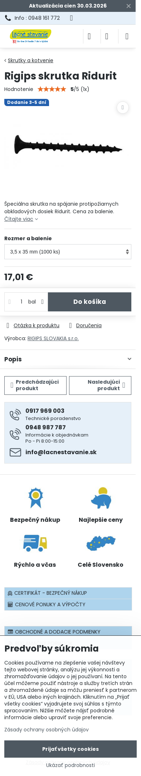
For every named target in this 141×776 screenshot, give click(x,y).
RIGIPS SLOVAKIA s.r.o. (53, 338)
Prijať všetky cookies (70, 749)
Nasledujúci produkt (106, 385)
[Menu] (127, 36)
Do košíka (89, 301)
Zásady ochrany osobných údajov (46, 729)
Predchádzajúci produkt (35, 385)
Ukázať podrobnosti (70, 765)
